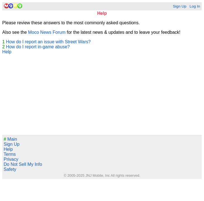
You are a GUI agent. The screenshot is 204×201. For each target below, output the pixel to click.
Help (6, 51)
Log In (194, 6)
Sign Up (179, 6)
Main (10, 139)
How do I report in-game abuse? (38, 46)
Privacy (11, 159)
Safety (10, 169)
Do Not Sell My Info (23, 164)
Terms (10, 154)
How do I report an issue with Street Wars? (48, 41)
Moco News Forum (47, 32)
